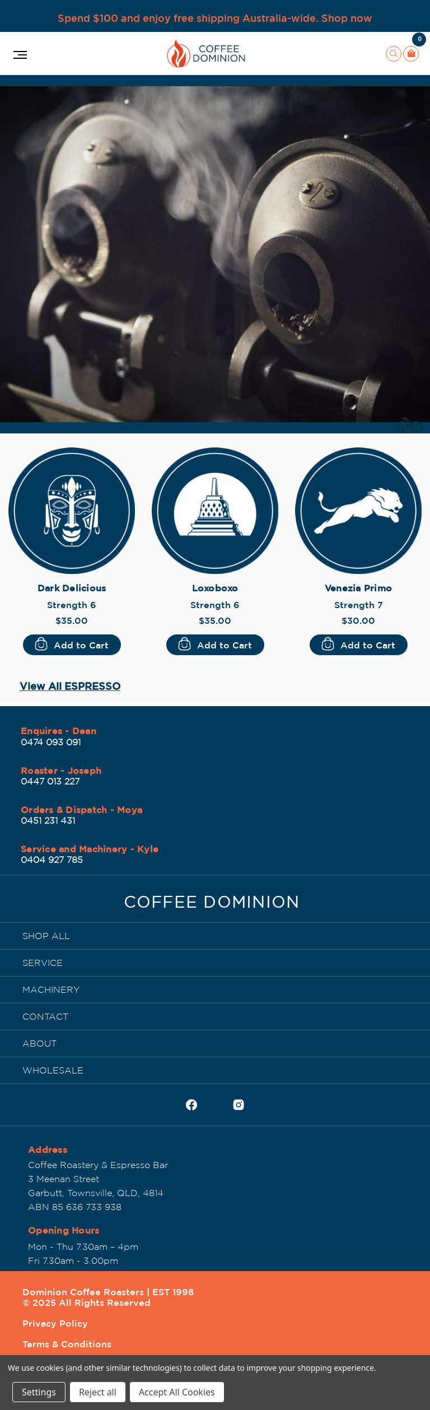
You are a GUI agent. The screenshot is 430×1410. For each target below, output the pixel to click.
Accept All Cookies (177, 1392)
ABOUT (39, 1043)
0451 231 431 (48, 820)
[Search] (393, 54)
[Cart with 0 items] (411, 54)
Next (416, 426)
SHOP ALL (46, 936)
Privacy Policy (55, 1323)
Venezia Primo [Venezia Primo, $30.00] (358, 588)
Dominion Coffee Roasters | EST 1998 (108, 1292)
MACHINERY (51, 989)
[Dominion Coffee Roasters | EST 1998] (212, 904)
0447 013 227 (50, 781)
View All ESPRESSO (70, 686)
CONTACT (45, 1016)
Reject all (97, 1392)
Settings (39, 1392)
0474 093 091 (51, 742)
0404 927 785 (52, 860)
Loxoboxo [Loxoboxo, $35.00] (215, 588)
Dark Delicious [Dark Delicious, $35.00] (72, 588)
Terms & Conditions (66, 1344)
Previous (402, 426)
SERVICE (42, 963)
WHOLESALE (52, 1070)
